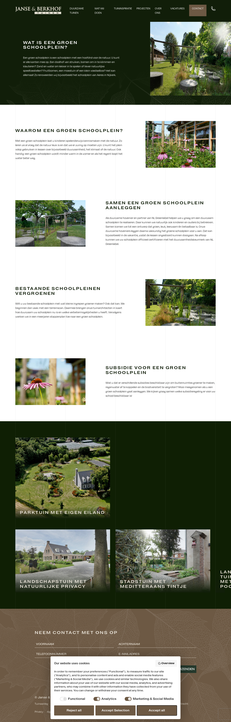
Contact (198, 8)
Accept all (157, 710)
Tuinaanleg (41, 703)
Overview (166, 663)
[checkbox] (72, 699)
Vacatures (177, 8)
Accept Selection (115, 710)
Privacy (39, 711)
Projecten (143, 8)
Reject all (74, 710)
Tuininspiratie (123, 8)
